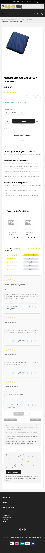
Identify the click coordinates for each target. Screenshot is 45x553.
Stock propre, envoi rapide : (13, 102)
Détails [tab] (22, 140)
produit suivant (35, 419)
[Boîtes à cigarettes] (27, 19)
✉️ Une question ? (13, 472)
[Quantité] (7, 121)
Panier (23, 121)
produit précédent (10, 419)
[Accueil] (3, 19)
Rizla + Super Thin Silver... (13, 232)
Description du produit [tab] (22, 136)
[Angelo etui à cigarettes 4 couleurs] (12, 21)
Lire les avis (38, 98)
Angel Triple (29, 232)
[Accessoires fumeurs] (12, 19)
